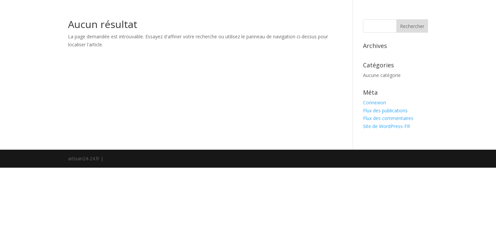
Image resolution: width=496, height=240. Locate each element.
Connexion (374, 102)
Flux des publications (385, 110)
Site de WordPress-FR (386, 126)
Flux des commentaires (388, 118)
